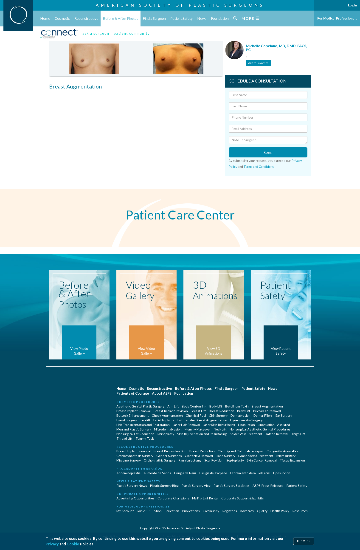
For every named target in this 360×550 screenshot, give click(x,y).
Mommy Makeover (198, 429)
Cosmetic (62, 18)
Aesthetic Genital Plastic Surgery (140, 406)
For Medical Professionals (337, 18)
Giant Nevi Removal (199, 456)
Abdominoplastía (128, 473)
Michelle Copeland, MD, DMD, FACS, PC (276, 47)
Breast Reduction (221, 411)
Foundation (220, 18)
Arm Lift (173, 406)
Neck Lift (220, 429)
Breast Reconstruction (170, 451)
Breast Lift (198, 411)
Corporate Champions (173, 498)
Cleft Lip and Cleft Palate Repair (241, 451)
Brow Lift (243, 411)
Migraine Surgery (128, 460)
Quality (262, 511)
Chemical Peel (196, 415)
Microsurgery (285, 456)
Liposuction (246, 425)
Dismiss (303, 541)
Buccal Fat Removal (267, 411)
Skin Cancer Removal (262, 460)
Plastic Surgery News (131, 485)
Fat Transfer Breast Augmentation (202, 420)
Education (172, 511)
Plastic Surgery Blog (164, 485)
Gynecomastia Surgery (246, 420)
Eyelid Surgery (126, 420)
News (201, 18)
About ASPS (161, 393)
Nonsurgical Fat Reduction (135, 434)
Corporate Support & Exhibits (242, 498)
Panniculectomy (189, 460)
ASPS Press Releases (268, 485)
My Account (125, 511)
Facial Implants (163, 420)
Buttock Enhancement (132, 415)
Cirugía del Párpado (213, 473)
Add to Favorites (258, 63)
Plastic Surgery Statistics (232, 485)
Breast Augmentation (267, 406)
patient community (132, 33)
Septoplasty (235, 460)
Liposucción (281, 473)
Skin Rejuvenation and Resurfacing (202, 434)
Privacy (52, 543)
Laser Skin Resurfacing (219, 425)
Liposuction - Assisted (274, 425)
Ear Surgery (284, 415)
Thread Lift (124, 438)
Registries (229, 511)
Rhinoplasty (165, 434)
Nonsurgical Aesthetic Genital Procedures (260, 429)
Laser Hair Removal (186, 425)
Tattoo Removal (276, 434)
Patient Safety (181, 18)
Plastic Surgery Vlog (196, 485)
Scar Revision (213, 460)
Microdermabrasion (168, 429)
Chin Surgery (218, 415)
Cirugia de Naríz (185, 473)
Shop (158, 511)
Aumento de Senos (157, 473)
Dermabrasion (240, 415)
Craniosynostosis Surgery (134, 456)
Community (211, 511)
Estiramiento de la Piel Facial (250, 473)
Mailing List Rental (205, 498)
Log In (352, 5)
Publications (191, 511)
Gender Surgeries (169, 456)
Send (268, 152)
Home (45, 18)
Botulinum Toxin (237, 406)
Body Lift (215, 406)
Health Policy (279, 511)
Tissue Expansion (292, 460)
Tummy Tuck (144, 438)
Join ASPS (144, 511)
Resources (300, 511)
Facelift (145, 420)
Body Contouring (194, 406)
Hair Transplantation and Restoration (143, 425)
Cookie (73, 543)
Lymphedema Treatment (255, 456)
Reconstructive (86, 18)
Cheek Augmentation (167, 415)
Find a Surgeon (154, 18)
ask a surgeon (95, 33)
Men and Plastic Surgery (133, 429)
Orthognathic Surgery (159, 460)
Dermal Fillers (263, 415)
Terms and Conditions (259, 166)
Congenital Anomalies (282, 451)
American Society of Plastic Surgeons (180, 5)
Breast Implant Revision (171, 411)
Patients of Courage (132, 393)
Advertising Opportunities (135, 498)
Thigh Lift (298, 434)
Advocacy (247, 511)
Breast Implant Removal (133, 411)
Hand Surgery (225, 456)
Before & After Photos (120, 18)
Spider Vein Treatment (246, 434)
